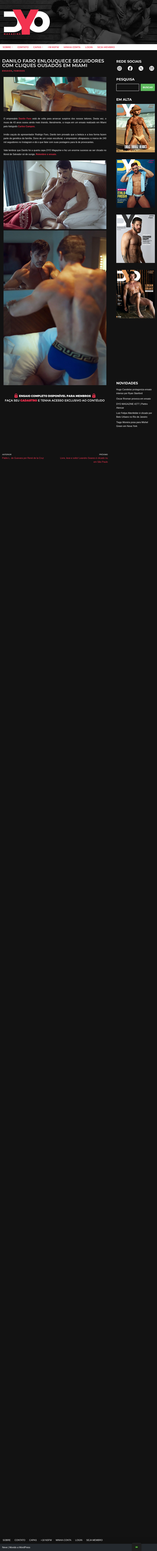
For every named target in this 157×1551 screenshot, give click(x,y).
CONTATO (23, 47)
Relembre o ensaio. (46, 154)
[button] (12, 47)
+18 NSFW (53, 47)
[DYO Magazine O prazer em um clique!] (27, 22)
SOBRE (7, 1540)
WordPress (24, 1547)
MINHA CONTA (72, 47)
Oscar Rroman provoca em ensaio (133, 399)
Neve (4, 1547)
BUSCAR (148, 87)
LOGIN (89, 47)
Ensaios (7, 71)
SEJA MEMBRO (106, 47)
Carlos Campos (26, 126)
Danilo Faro (25, 118)
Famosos (19, 71)
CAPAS (33, 1540)
